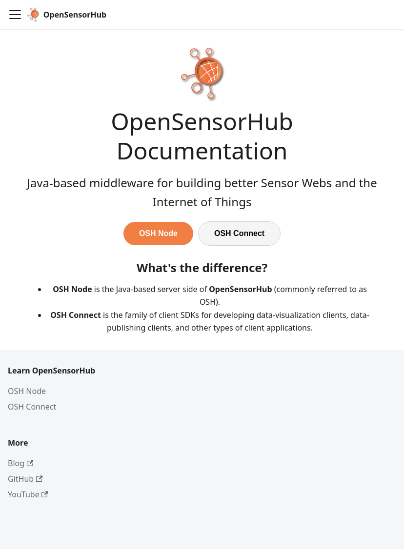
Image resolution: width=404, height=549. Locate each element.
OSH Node (158, 233)
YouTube (28, 494)
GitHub (25, 478)
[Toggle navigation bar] (15, 14)
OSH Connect (239, 233)
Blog (20, 463)
